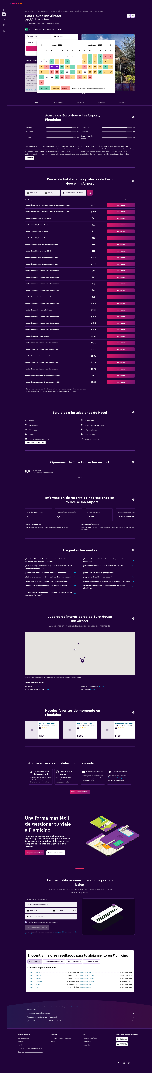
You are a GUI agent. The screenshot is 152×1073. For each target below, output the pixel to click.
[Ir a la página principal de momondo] (15, 3)
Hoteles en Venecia (34, 975)
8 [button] (67, 62)
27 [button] (57, 77)
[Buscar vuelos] (3, 10)
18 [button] (46, 72)
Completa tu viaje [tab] (91, 961)
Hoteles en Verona (34, 978)
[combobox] (53, 904)
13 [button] (57, 67)
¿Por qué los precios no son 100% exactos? (81, 1021)
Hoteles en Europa (42, 11)
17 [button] (41, 72)
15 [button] (67, 67)
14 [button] (62, 67)
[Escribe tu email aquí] (53, 916)
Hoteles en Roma (34, 972)
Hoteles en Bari (85, 984)
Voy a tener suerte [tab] (74, 961)
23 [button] (72, 72)
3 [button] (41, 62)
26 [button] (52, 77)
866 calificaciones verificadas (50, 29)
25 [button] (47, 77)
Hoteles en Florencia (87, 975)
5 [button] (51, 62)
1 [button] (67, 56)
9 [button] (72, 62)
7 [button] (62, 62)
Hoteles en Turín (85, 987)
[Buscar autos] (3, 19)
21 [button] (62, 72)
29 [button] (67, 77)
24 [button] (41, 77)
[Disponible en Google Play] (122, 1039)
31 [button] (41, 82)
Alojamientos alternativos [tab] (54, 961)
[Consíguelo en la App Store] (122, 1044)
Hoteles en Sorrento (87, 978)
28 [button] (62, 77)
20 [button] (57, 72)
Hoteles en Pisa (33, 987)
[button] (3, 3)
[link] (80, 792)
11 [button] (46, 67)
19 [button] (52, 72)
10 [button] (41, 67)
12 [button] (52, 67)
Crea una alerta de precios (117, 778)
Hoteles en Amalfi (34, 984)
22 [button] (67, 72)
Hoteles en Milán (86, 972)
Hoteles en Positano (35, 981)
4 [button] (46, 62)
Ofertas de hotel (30, 11)
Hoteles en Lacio (68, 11)
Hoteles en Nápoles (87, 981)
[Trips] (3, 25)
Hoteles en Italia (55, 11)
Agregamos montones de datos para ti (81, 1017)
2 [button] (72, 56)
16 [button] (72, 67)
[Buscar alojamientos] (3, 14)
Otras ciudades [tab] (34, 961)
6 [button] (110, 56)
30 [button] (72, 77)
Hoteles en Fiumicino (81, 11)
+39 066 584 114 (31, 26)
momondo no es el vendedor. (81, 1013)
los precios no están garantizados (76, 1007)
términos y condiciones (60, 932)
